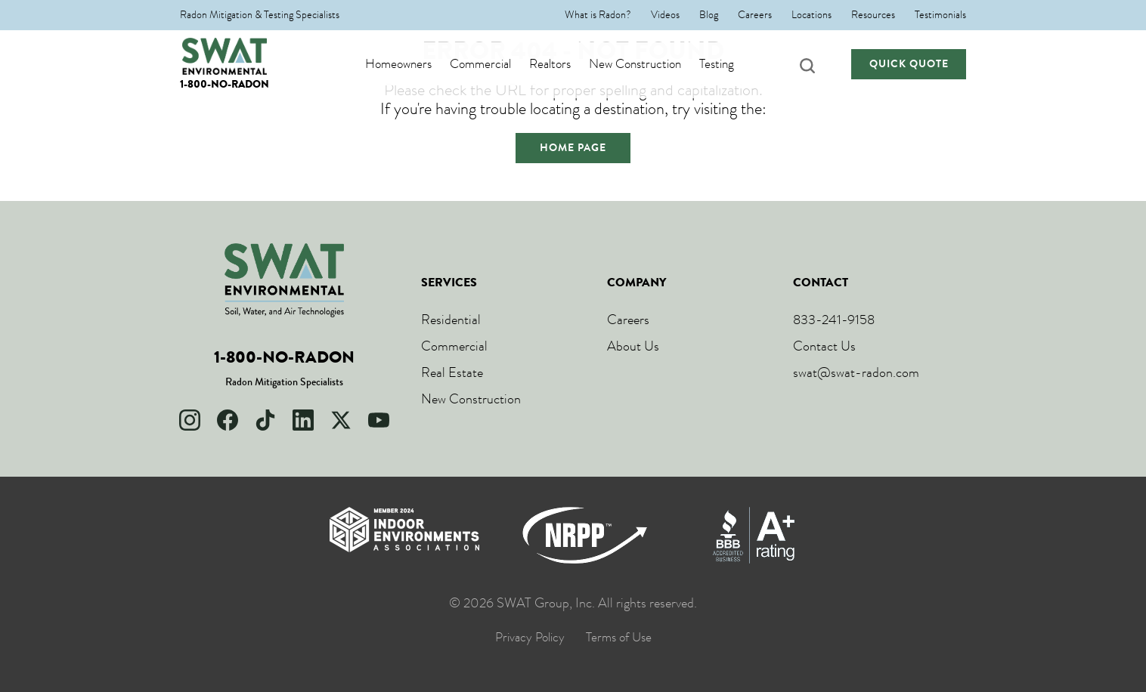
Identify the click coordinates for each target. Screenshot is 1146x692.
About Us (633, 346)
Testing (731, 64)
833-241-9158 (834, 319)
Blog (708, 15)
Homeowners (412, 64)
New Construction (649, 64)
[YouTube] (379, 420)
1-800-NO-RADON (224, 84)
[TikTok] (265, 420)
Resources (873, 15)
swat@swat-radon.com (856, 372)
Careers (755, 15)
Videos (665, 15)
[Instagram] (190, 420)
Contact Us (824, 346)
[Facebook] (227, 420)
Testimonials (940, 15)
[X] (341, 420)
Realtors (564, 64)
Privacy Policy (530, 637)
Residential (451, 319)
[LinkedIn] (303, 420)
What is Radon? (598, 15)
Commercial (494, 64)
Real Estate (452, 372)
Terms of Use (619, 637)
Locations (811, 15)
